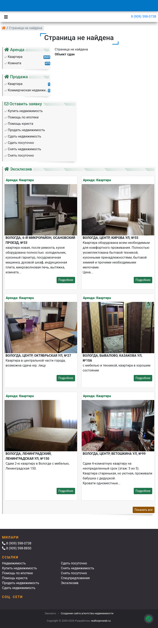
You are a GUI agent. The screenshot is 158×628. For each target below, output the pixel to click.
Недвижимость (14, 563)
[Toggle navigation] (5, 16)
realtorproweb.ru (100, 620)
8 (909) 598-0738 (143, 16)
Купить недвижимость (19, 568)
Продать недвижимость (20, 583)
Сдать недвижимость (18, 588)
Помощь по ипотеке (17, 573)
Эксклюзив (69, 583)
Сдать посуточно (74, 563)
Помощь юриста (14, 578)
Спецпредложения (75, 578)
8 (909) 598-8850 (16, 548)
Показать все (144, 509)
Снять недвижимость (77, 568)
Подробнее (65, 280)
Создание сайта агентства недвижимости (87, 613)
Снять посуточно (74, 573)
